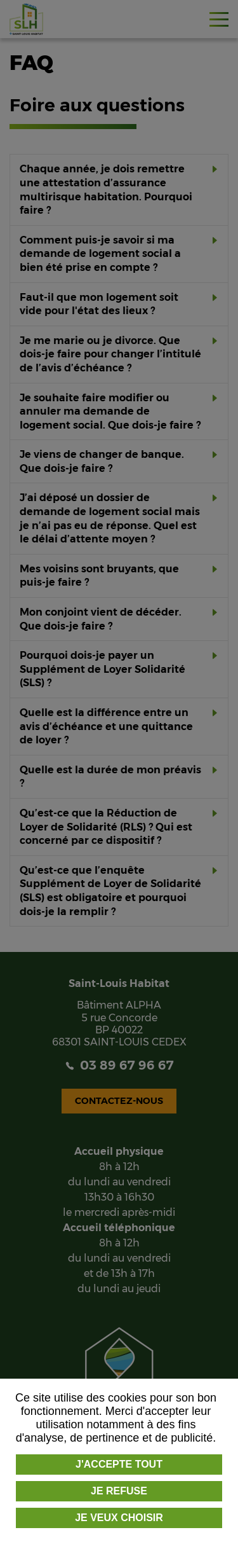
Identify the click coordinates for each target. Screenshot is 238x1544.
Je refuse (119, 1490)
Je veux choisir (119, 1517)
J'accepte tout (119, 1464)
